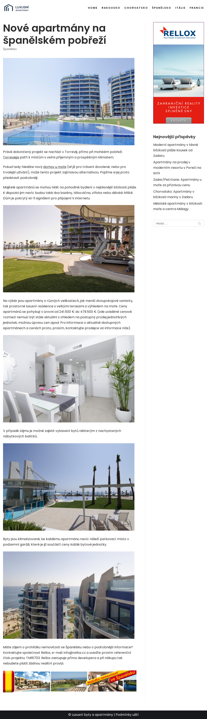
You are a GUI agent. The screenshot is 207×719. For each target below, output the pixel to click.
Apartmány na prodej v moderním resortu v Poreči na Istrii (177, 167)
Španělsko (161, 8)
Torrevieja (11, 157)
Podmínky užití (127, 714)
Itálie (180, 8)
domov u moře (54, 167)
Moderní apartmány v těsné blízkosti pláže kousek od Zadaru (175, 150)
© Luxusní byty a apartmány (90, 714)
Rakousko (111, 8)
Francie (197, 8)
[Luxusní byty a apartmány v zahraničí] (16, 8)
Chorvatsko (136, 8)
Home (93, 8)
